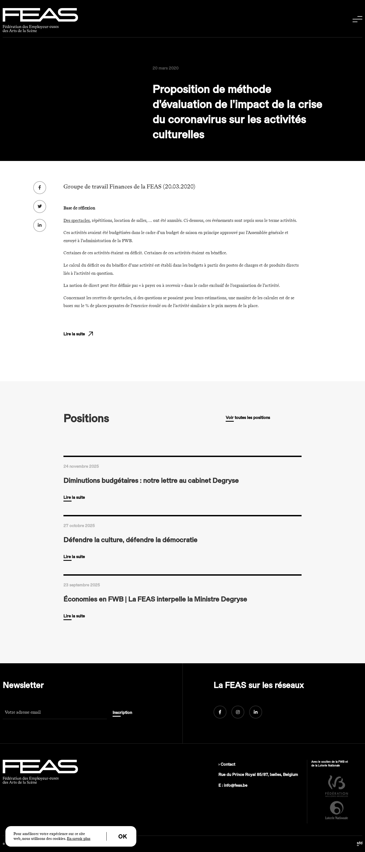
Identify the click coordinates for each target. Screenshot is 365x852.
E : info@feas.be (232, 785)
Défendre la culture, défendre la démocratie (130, 540)
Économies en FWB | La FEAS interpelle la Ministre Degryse (155, 599)
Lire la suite (74, 341)
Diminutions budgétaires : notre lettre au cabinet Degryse (151, 480)
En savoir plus (78, 838)
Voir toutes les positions (248, 417)
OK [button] (122, 836)
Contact (228, 764)
